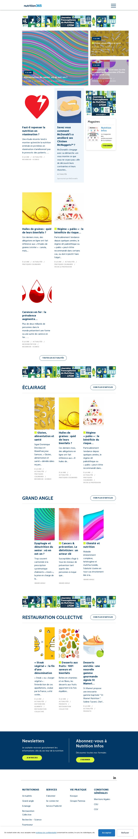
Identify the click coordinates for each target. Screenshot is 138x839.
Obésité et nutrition (91, 545)
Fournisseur (27, 825)
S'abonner (107, 145)
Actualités (39, 81)
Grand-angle (28, 801)
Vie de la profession (56, 81)
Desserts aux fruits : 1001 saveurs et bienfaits (68, 668)
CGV (96, 809)
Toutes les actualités (53, 357)
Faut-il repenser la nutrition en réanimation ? (33, 131)
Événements (93, 81)
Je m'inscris (32, 757)
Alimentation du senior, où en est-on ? (45, 77)
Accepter (106, 833)
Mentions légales (102, 799)
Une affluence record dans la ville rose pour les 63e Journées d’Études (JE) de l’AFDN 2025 (100, 71)
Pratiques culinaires (97, 49)
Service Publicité (54, 806)
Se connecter (52, 801)
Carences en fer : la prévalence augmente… (34, 315)
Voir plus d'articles (103, 387)
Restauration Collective (28, 813)
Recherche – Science (32, 820)
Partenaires (106, 81)
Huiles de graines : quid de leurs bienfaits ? (36, 231)
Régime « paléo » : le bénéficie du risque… (68, 231)
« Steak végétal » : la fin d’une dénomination (44, 668)
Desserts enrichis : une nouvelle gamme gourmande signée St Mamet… (91, 673)
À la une (27, 81)
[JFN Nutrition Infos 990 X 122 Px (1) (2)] (69, 21)
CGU (96, 804)
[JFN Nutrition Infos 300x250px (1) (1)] (101, 103)
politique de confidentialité (46, 832)
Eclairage (26, 806)
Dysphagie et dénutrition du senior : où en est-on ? (43, 548)
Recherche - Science (96, 52)
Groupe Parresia (77, 801)
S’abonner (51, 796)
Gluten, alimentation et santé (44, 436)
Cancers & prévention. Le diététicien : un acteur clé (68, 548)
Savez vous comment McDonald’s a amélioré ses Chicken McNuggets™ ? (66, 136)
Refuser (125, 833)
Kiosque (74, 796)
